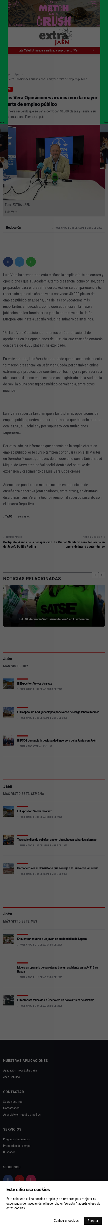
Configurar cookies (66, 1221)
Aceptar (93, 1221)
